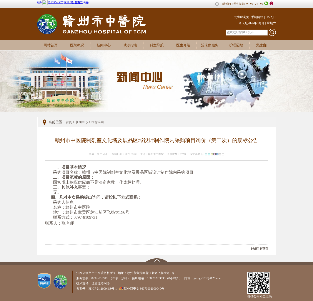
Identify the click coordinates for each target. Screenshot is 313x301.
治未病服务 (209, 45)
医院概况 (77, 45)
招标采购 (98, 122)
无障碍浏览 (241, 17)
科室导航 (157, 45)
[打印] (264, 248)
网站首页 (51, 45)
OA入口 (270, 17)
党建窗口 (263, 45)
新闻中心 (104, 45)
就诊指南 (130, 45)
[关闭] (255, 248)
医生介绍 (183, 45)
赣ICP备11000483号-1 (103, 288)
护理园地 (236, 45)
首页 (69, 122)
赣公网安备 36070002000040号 (144, 288)
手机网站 (257, 17)
